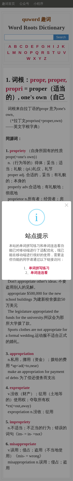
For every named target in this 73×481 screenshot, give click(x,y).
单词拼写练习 (39, 268)
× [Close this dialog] (66, 205)
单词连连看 (39, 273)
